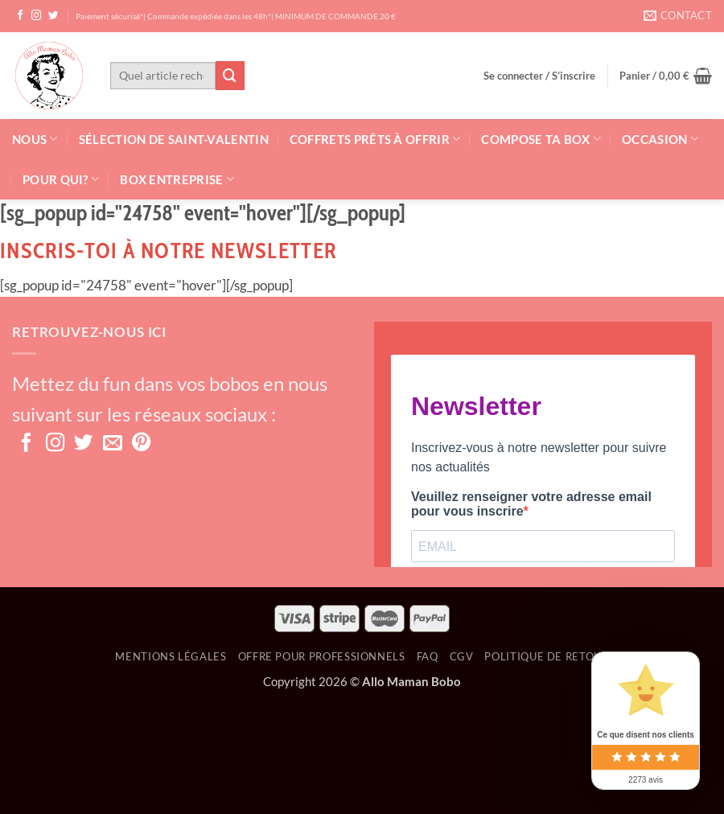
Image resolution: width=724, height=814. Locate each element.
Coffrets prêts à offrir (375, 138)
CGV (462, 656)
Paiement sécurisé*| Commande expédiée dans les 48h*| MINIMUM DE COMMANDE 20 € (236, 16)
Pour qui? (61, 179)
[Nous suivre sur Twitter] (53, 16)
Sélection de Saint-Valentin (174, 139)
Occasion (660, 138)
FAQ (427, 656)
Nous (35, 138)
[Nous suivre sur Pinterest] (141, 444)
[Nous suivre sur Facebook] (20, 16)
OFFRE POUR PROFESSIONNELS (321, 656)
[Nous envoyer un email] (112, 444)
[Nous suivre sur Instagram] (36, 16)
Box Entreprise (177, 179)
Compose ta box (541, 138)
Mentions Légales (170, 656)
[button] (539, 75)
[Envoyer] (230, 75)
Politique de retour (546, 656)
